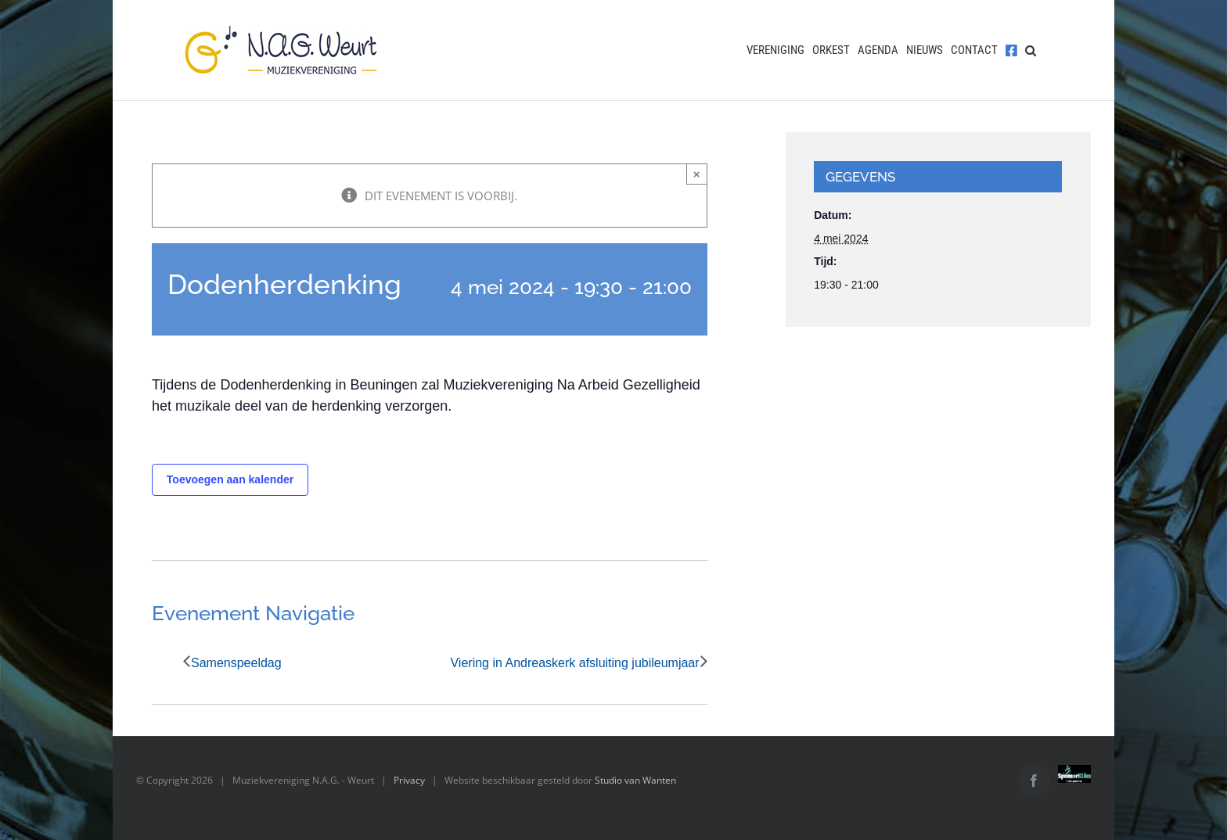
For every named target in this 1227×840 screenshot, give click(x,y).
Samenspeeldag (236, 662)
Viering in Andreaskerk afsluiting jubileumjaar (574, 662)
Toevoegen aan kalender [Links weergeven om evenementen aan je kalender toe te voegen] (230, 479)
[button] (1030, 50)
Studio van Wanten (635, 780)
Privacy (409, 780)
